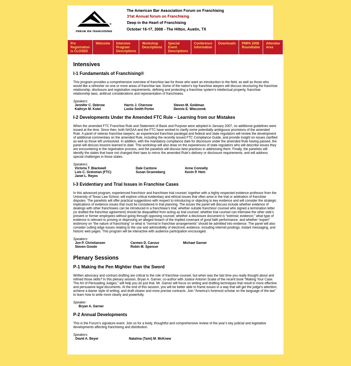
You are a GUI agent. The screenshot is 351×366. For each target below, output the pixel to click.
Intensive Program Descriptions (126, 47)
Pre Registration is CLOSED (80, 47)
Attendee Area (273, 45)
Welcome (103, 43)
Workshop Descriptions (152, 45)
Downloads (227, 43)
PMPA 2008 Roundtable (251, 45)
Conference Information (203, 45)
